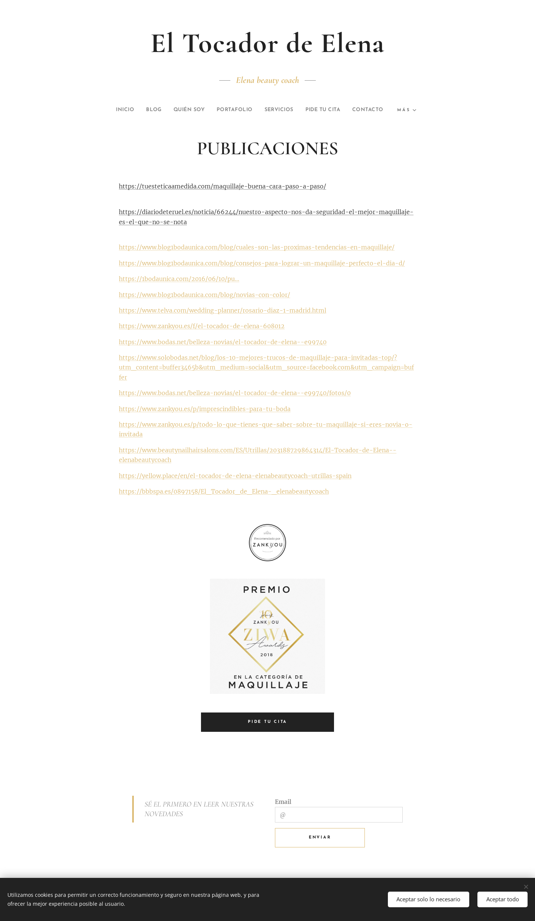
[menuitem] (111, 110)
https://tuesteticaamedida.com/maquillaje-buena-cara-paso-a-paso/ (222, 186)
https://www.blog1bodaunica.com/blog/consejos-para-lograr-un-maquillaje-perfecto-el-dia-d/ (262, 263)
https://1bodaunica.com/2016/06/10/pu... (179, 278)
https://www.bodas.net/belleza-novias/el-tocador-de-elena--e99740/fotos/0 (235, 393)
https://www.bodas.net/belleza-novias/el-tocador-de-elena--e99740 (223, 342)
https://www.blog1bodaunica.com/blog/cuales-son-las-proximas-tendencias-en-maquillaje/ (257, 247)
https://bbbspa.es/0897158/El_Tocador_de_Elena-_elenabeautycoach (224, 491)
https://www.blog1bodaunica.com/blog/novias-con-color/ (204, 294)
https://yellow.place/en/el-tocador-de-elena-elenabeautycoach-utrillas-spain (235, 475)
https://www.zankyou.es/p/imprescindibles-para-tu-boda (205, 409)
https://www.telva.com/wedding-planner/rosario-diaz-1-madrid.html (222, 310)
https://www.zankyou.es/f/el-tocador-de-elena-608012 (202, 326)
